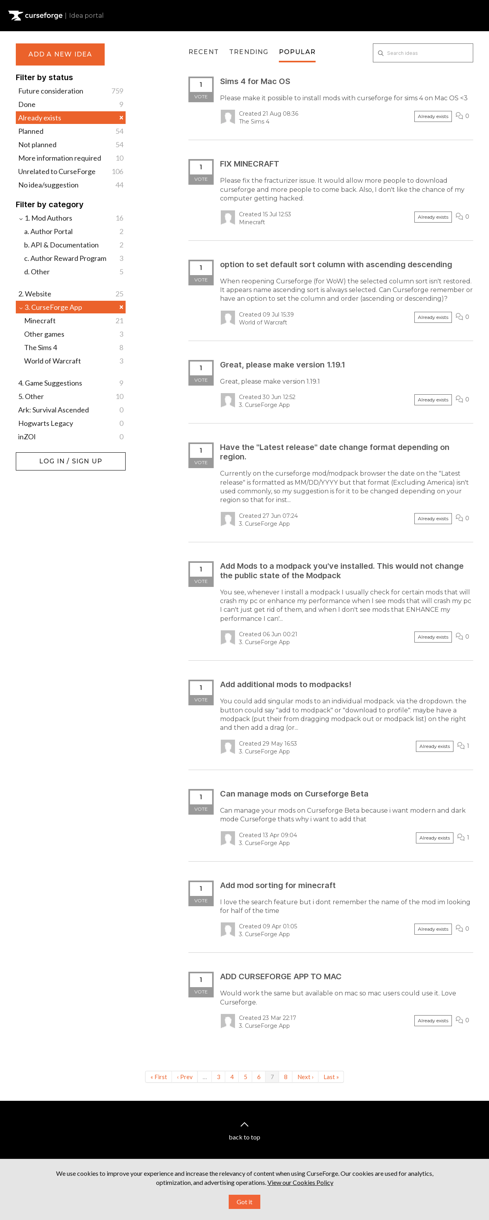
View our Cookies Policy (300, 1181)
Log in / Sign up (36, 456)
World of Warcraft (73, 360)
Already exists (70, 117)
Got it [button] (244, 1201)
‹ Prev (185, 1076)
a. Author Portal (73, 231)
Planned (70, 131)
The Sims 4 (73, 347)
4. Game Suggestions (70, 382)
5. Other (70, 396)
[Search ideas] (423, 52)
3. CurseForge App (70, 306)
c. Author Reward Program (73, 258)
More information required (70, 157)
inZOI (70, 436)
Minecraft (73, 320)
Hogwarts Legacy (70, 423)
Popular (297, 52)
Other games (73, 333)
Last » (331, 1076)
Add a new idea (60, 54)
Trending (249, 52)
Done (70, 104)
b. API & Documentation (73, 244)
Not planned (70, 144)
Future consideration (70, 90)
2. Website (70, 293)
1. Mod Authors (70, 217)
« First (158, 1076)
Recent (203, 52)
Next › (305, 1076)
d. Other (73, 271)
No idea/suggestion (70, 184)
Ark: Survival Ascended (70, 409)
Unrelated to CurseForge (70, 171)
